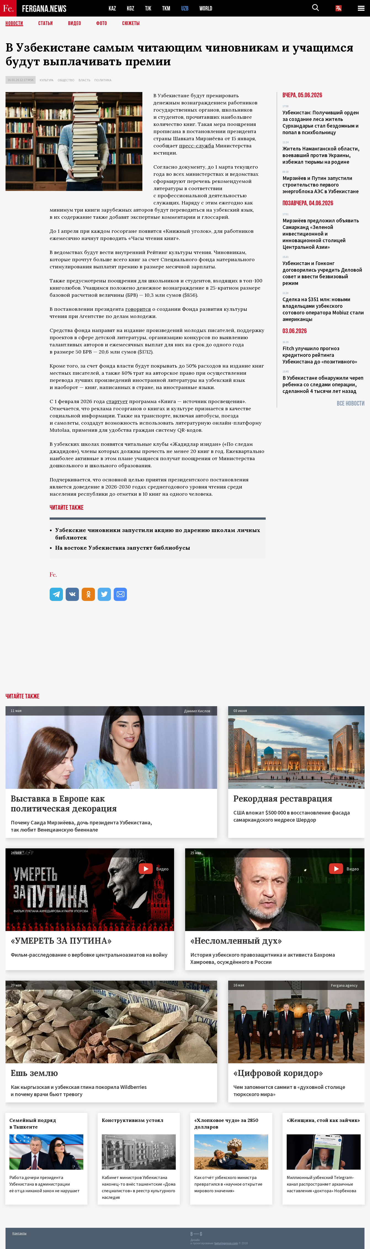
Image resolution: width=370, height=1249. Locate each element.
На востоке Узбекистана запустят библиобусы (122, 547)
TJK (148, 8)
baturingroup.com (226, 1243)
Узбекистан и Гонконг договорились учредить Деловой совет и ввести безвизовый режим (322, 273)
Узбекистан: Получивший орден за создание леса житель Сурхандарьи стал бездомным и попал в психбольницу (321, 122)
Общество (66, 80)
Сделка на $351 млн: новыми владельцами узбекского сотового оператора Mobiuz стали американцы (323, 309)
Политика (102, 80)
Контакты (19, 1233)
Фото (101, 23)
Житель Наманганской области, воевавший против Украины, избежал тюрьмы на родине (321, 155)
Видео (74, 23)
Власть (84, 80)
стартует (117, 401)
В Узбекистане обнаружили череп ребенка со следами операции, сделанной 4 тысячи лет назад (323, 384)
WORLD (205, 8)
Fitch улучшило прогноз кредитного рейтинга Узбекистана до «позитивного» (320, 355)
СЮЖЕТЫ (131, 23)
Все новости (350, 404)
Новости (14, 23)
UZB (184, 8)
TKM (166, 8)
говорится (138, 309)
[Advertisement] (185, 651)
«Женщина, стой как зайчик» (313, 1123)
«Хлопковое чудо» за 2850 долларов (227, 1123)
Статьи (45, 23)
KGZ (130, 8)
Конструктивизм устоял (133, 1120)
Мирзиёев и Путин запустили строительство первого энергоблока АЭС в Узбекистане (321, 185)
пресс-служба (196, 145)
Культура (47, 80)
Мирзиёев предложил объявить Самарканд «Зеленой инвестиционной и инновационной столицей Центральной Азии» (321, 233)
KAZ (112, 8)
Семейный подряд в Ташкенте (33, 1123)
